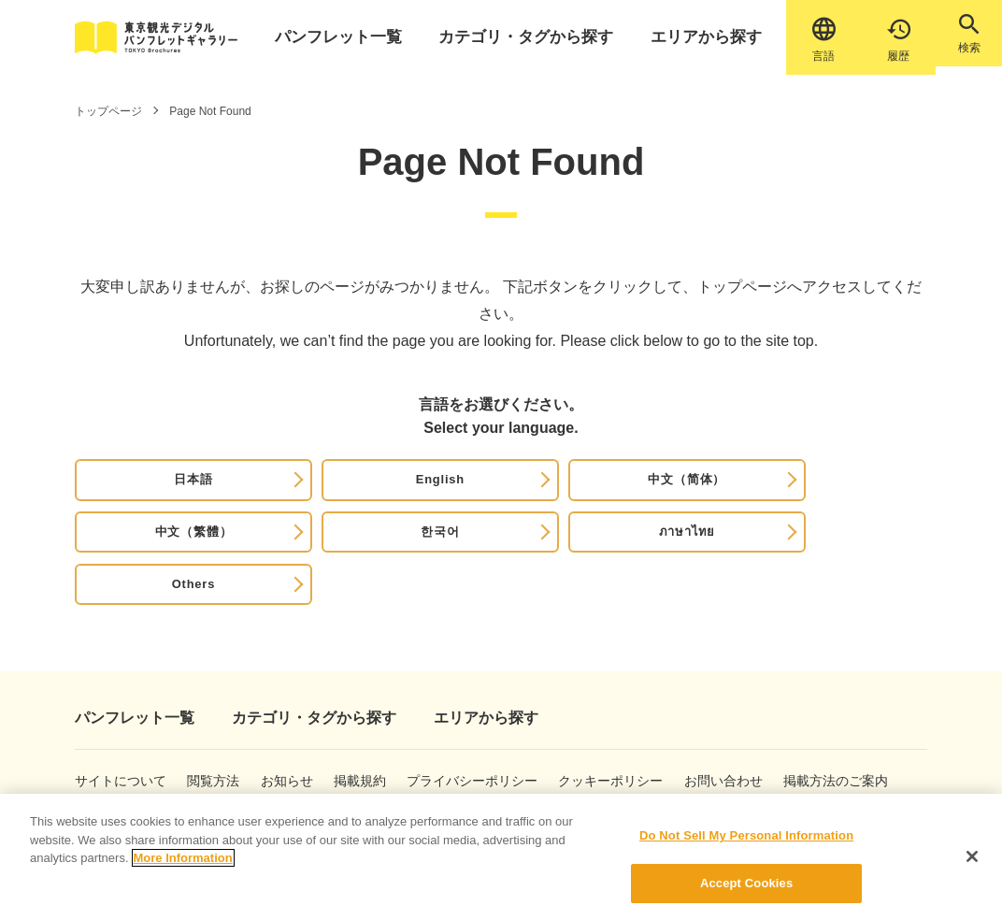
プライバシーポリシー (475, 719)
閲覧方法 (214, 719)
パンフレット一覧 (347, 37)
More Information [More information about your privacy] (183, 869)
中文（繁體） (496, 494)
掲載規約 (375, 719)
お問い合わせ (753, 719)
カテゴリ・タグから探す (514, 37)
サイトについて (105, 719)
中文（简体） (374, 494)
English (252, 494)
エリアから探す (675, 37)
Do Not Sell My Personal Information (746, 847)
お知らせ (295, 719)
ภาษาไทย (740, 494)
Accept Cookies (746, 893)
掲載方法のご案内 (108, 762)
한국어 (617, 494)
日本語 (130, 494)
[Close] (972, 866)
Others (862, 494)
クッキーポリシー (627, 719)
